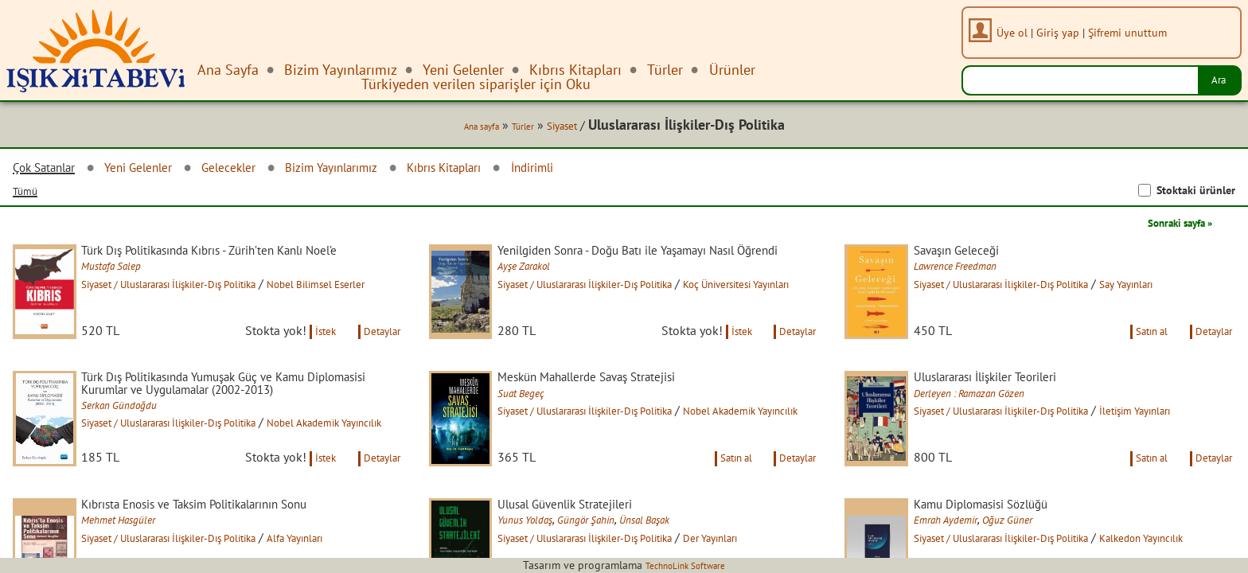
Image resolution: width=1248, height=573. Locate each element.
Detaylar (377, 353)
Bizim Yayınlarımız (378, 171)
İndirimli (613, 171)
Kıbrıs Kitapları (511, 171)
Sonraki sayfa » (1168, 226)
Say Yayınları (1195, 289)
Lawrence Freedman (977, 271)
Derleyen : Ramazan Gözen (994, 418)
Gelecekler (261, 171)
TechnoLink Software (685, 565)
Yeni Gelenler (159, 171)
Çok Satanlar (51, 171)
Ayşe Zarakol (544, 286)
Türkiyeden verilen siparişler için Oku (476, 84)
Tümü (28, 194)
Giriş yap (1064, 32)
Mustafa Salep (131, 286)
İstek (308, 353)
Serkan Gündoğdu (140, 447)
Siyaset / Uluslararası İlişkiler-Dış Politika (207, 304)
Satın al (1133, 353)
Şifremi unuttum (1134, 32)
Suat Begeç (540, 418)
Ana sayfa (453, 129)
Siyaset (549, 128)
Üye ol (1019, 32)
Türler (503, 129)
